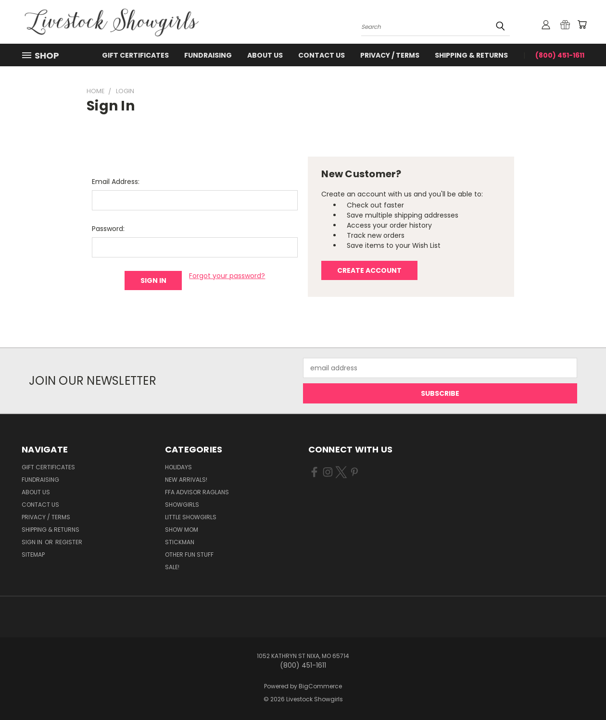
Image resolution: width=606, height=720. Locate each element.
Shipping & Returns (471, 55)
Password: (108, 228)
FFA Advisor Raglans (197, 492)
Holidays (178, 467)
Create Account (369, 270)
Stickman (179, 542)
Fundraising (208, 55)
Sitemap (33, 554)
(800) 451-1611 (559, 55)
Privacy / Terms (389, 55)
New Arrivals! (186, 480)
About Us (265, 55)
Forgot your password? (227, 276)
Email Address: (115, 181)
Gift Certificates (135, 55)
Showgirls (182, 504)
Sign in (33, 542)
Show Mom (181, 529)
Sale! (172, 567)
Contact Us (321, 55)
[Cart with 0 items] (582, 24)
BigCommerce (320, 686)
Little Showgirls (190, 517)
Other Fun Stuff (189, 554)
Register (68, 542)
